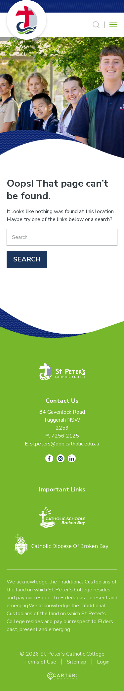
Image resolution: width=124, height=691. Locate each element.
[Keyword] (62, 237)
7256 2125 (65, 435)
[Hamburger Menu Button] (113, 24)
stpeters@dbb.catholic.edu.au (64, 443)
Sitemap (76, 662)
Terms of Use (40, 662)
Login (103, 662)
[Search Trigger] (96, 24)
